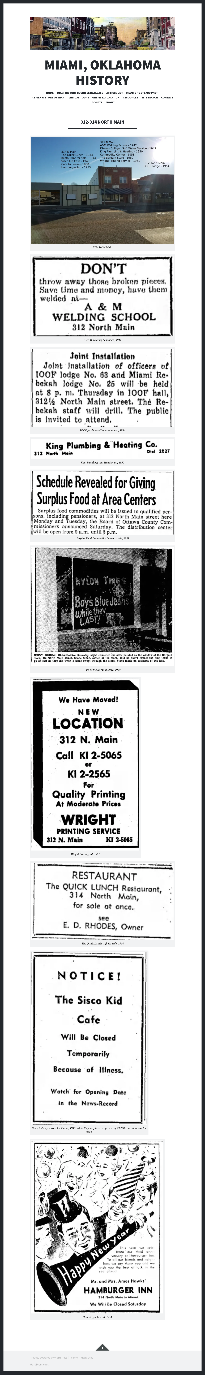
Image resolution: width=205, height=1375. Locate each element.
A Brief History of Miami (48, 97)
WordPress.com (39, 1364)
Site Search (150, 97)
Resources (130, 97)
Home (50, 92)
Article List (114, 92)
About (110, 102)
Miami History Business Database (80, 92)
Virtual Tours (79, 97)
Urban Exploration (105, 97)
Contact (167, 97)
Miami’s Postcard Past (142, 92)
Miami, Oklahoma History (102, 72)
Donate (97, 102)
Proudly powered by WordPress (48, 1357)
